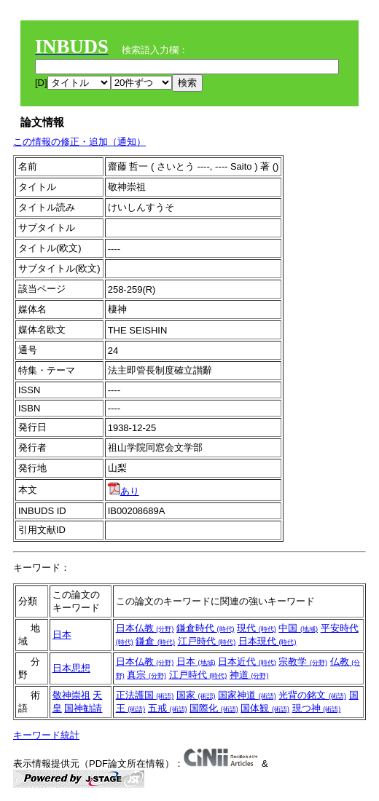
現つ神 (316, 708)
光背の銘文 (312, 695)
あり (123, 491)
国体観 (265, 708)
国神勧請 (83, 708)
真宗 (146, 674)
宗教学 (302, 661)
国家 (196, 695)
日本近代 (247, 661)
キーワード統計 (46, 735)
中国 (298, 628)
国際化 (214, 708)
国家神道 (247, 695)
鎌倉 (155, 641)
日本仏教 (145, 628)
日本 (61, 634)
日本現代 (267, 641)
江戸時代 (207, 641)
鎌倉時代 (205, 628)
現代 (256, 628)
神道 (249, 674)
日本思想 (71, 668)
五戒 (167, 708)
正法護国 (145, 695)
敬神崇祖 (71, 695)
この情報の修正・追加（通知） (79, 141)
